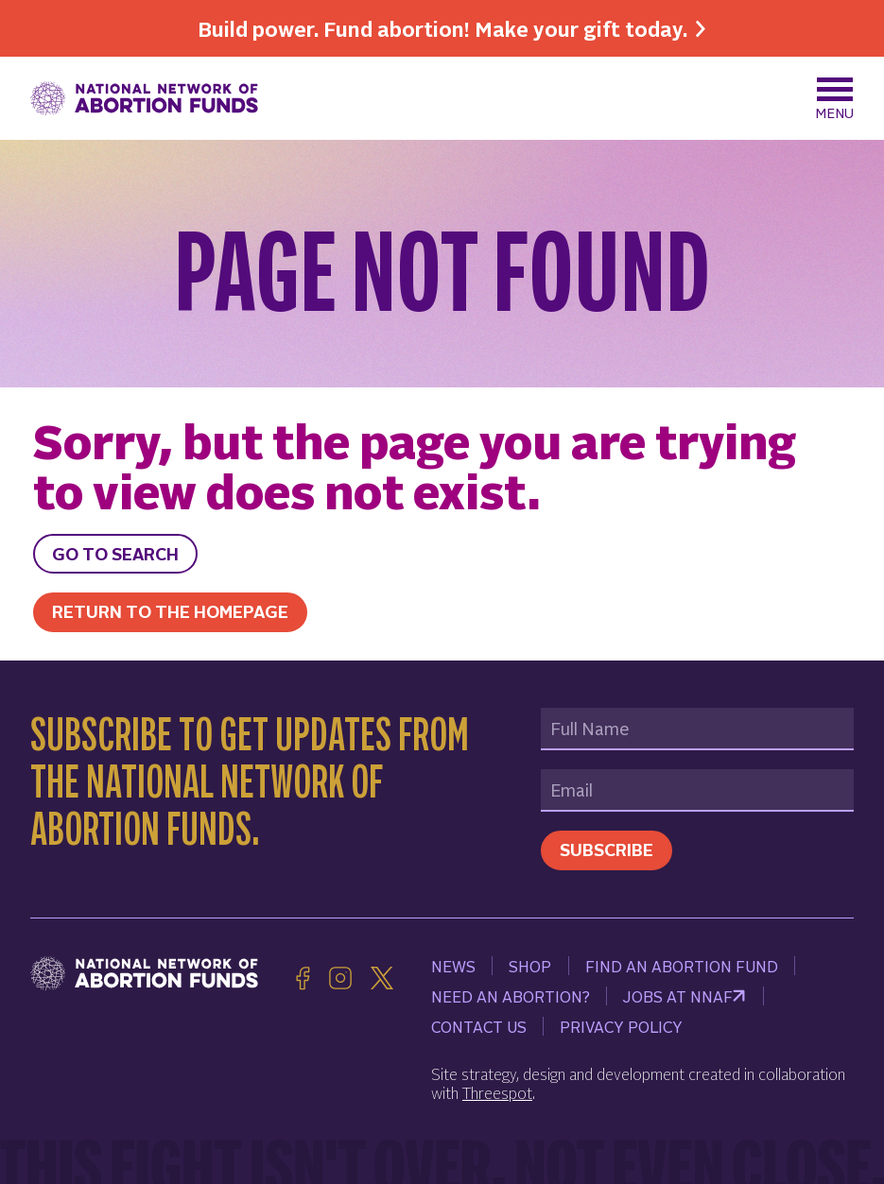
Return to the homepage (170, 611)
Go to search (115, 553)
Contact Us (479, 1026)
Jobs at (684, 996)
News (453, 965)
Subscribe (606, 849)
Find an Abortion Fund (681, 965)
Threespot (497, 1092)
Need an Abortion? (510, 996)
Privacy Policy (621, 1026)
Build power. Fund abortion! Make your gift (442, 28)
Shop (530, 965)
